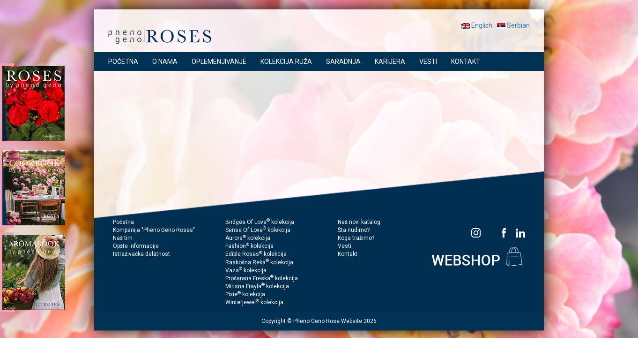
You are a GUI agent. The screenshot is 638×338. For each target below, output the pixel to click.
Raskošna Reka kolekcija (259, 262)
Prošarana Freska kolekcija (261, 278)
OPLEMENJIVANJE (219, 61)
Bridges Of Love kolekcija (259, 222)
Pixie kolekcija (245, 294)
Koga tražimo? (356, 238)
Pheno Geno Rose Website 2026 (335, 321)
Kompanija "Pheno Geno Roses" (154, 230)
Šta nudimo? (354, 230)
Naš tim (123, 238)
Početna (123, 222)
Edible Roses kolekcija (256, 254)
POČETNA (123, 61)
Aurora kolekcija (247, 238)
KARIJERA (390, 61)
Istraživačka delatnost (141, 254)
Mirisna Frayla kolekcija (257, 286)
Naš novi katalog (359, 222)
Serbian (513, 25)
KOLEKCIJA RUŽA (286, 61)
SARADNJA (343, 61)
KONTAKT (465, 61)
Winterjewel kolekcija (254, 302)
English (476, 25)
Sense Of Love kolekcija (257, 230)
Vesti (344, 246)
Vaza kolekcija (246, 270)
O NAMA (165, 61)
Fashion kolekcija (249, 246)
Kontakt (347, 254)
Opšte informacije (136, 246)
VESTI (428, 61)
